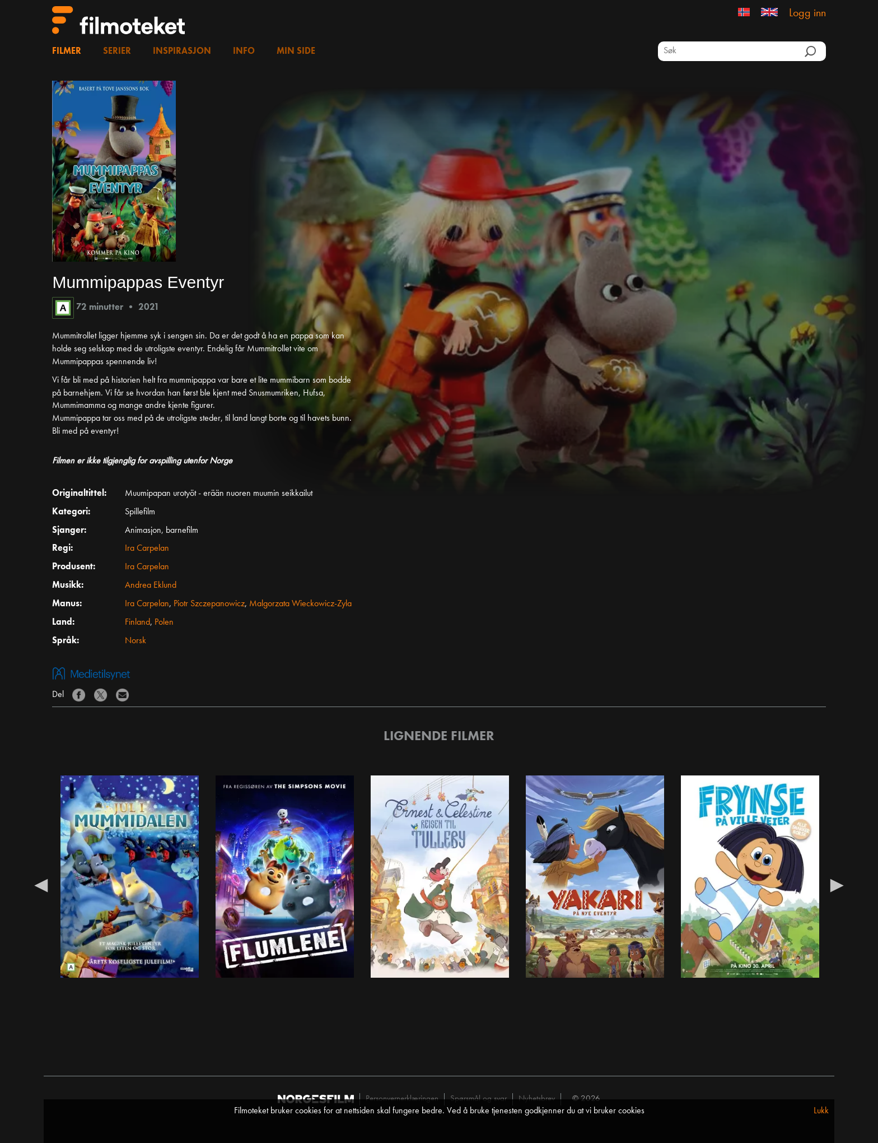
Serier (117, 51)
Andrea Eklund (150, 585)
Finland (137, 622)
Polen (164, 622)
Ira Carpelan (147, 548)
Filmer (66, 51)
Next (837, 885)
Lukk (821, 1111)
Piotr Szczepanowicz (209, 604)
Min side (296, 51)
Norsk (135, 640)
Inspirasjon (182, 51)
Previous (41, 885)
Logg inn (807, 13)
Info (244, 51)
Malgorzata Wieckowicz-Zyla (300, 604)
